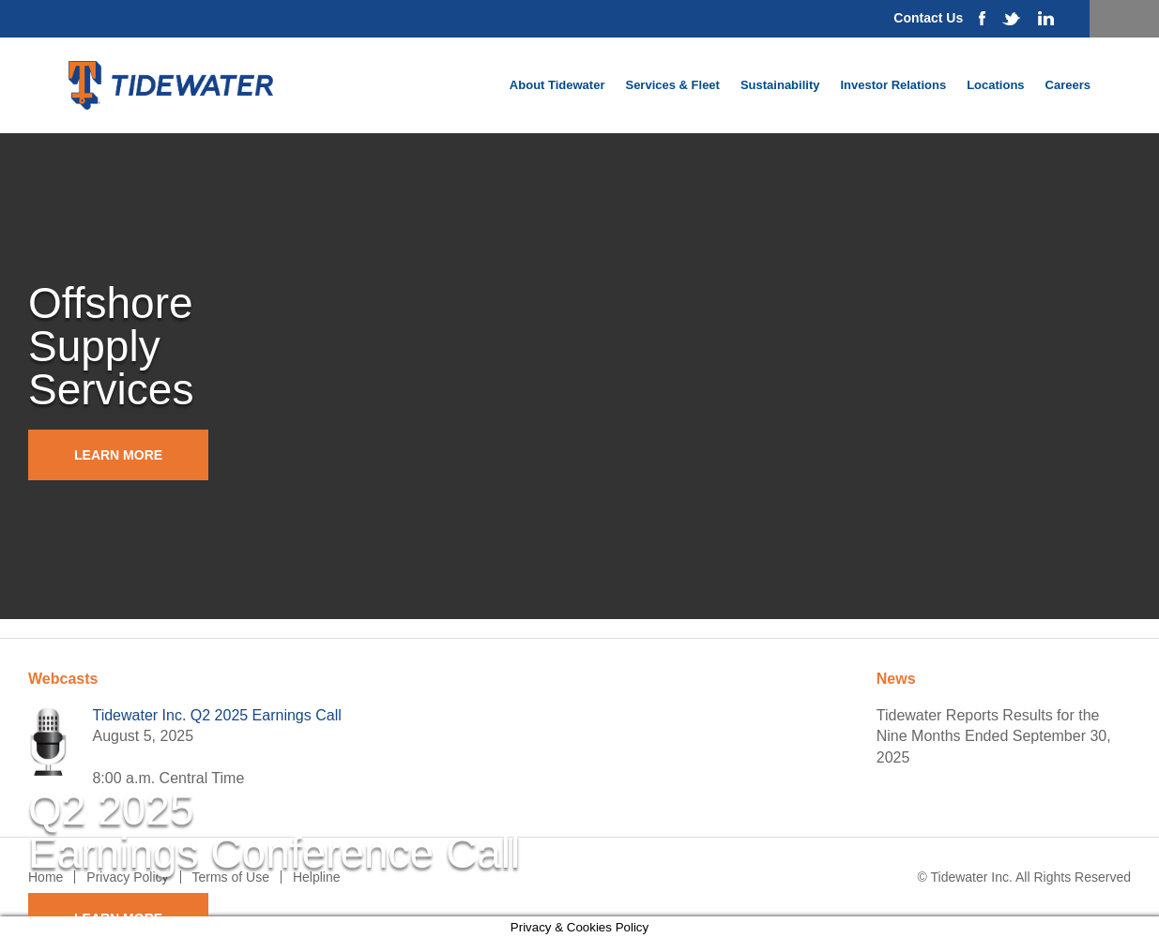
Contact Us (928, 17)
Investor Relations (893, 85)
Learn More (118, 454)
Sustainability (780, 85)
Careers (1067, 85)
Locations (995, 85)
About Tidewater (557, 85)
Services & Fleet (672, 85)
